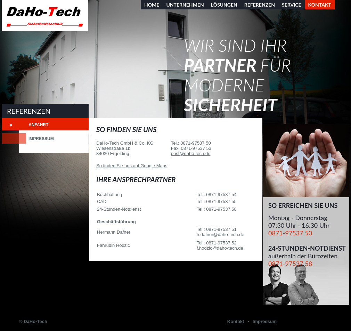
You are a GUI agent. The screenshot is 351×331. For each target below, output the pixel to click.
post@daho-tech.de (191, 153)
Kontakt (235, 321)
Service (291, 5)
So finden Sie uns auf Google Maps (132, 165)
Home (151, 5)
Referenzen (259, 5)
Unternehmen (185, 5)
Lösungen (224, 5)
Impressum (41, 138)
